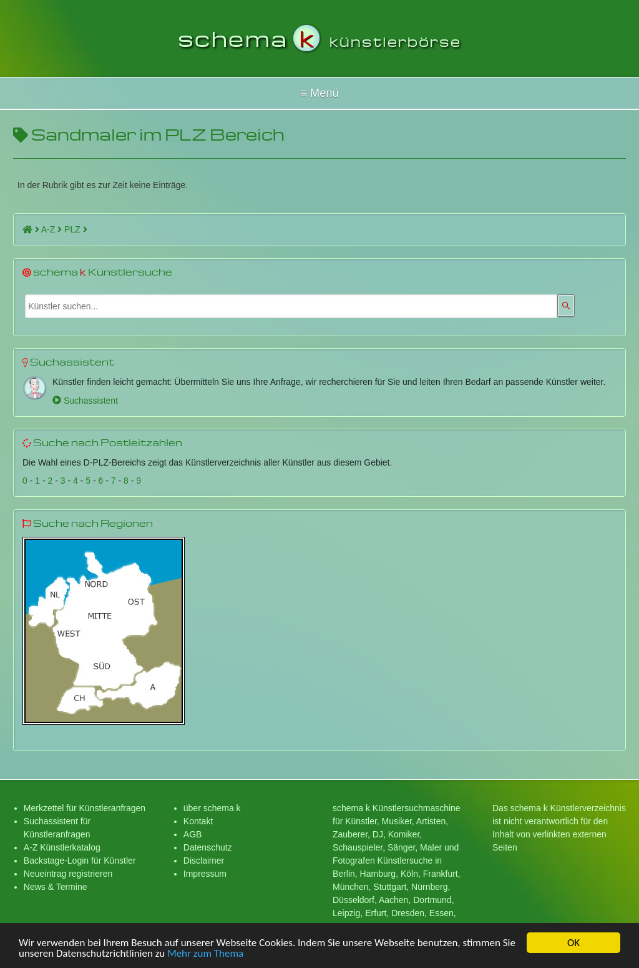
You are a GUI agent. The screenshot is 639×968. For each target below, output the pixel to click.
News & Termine (55, 887)
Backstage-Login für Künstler (80, 861)
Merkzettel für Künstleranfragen (84, 808)
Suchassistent (85, 401)
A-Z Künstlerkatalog (62, 847)
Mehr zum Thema (205, 954)
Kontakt (198, 821)
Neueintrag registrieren (68, 874)
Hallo (319, 93)
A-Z (51, 229)
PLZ (75, 229)
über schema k (212, 808)
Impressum (205, 874)
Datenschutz (207, 847)
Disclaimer (203, 861)
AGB (192, 834)
